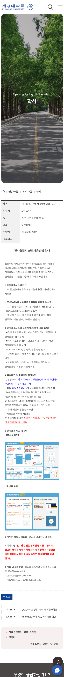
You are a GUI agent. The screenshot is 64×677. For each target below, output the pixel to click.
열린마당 (13, 192)
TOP (57, 662)
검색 (50, 7)
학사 (38, 192)
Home (3, 192)
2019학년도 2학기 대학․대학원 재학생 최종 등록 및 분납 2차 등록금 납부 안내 (40, 609)
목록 (8, 597)
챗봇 (57, 670)
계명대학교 (13, 6)
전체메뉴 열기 (60, 7)
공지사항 (27, 192)
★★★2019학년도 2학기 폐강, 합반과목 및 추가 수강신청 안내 (40, 616)
